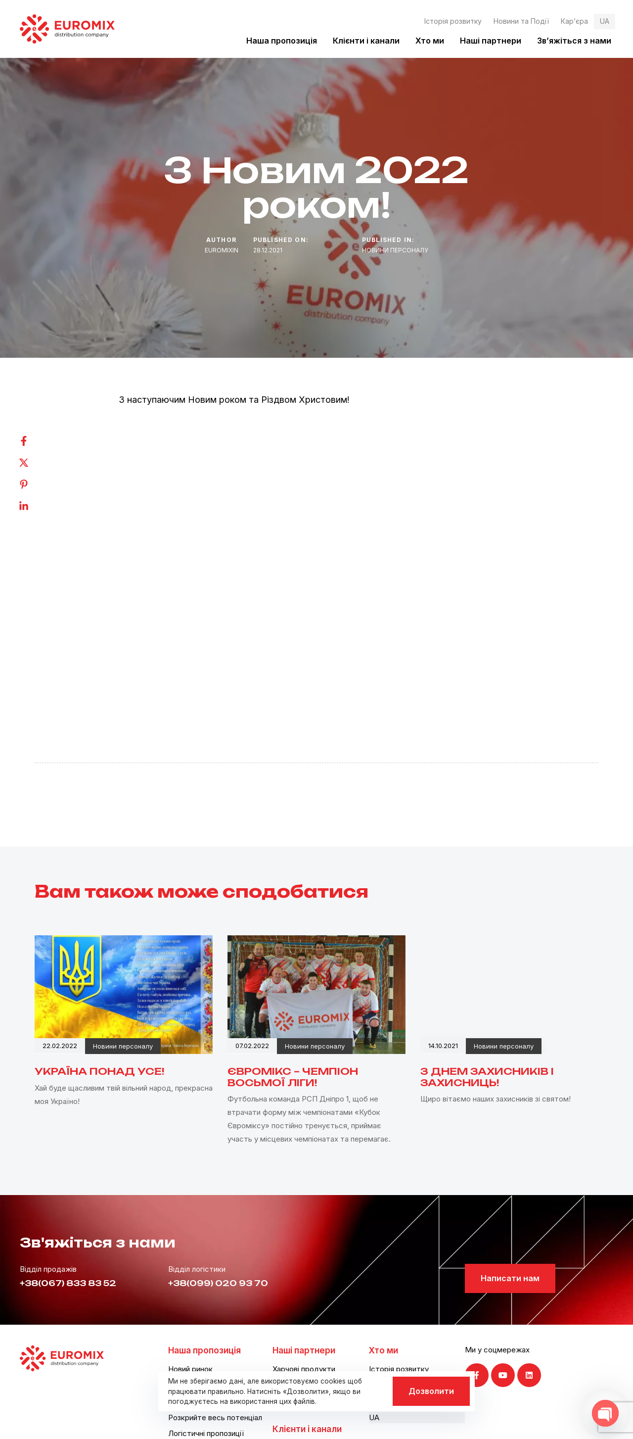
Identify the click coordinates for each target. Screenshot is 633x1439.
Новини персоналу (395, 250)
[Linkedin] (33, 506)
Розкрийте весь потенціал (215, 1417)
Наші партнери (490, 41)
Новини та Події (521, 21)
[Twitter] (33, 463)
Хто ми (429, 41)
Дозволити (431, 1391)
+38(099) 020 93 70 (218, 1283)
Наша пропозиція (281, 41)
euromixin (221, 250)
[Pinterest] (33, 484)
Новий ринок (190, 1369)
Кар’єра (574, 21)
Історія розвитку (453, 21)
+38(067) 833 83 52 (68, 1283)
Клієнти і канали (366, 41)
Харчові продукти (303, 1369)
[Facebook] (33, 441)
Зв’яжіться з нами (574, 41)
